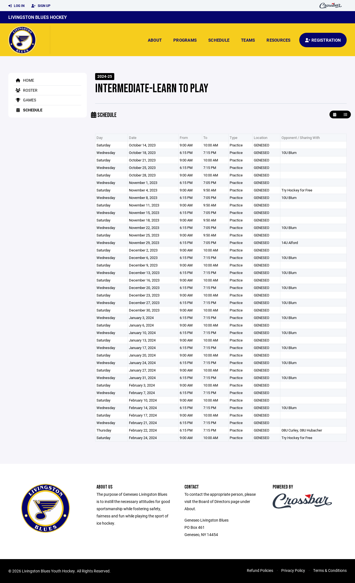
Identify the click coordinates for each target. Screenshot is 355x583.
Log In (16, 5)
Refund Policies (260, 570)
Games (25, 100)
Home (24, 80)
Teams (248, 40)
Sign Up (40, 5)
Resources (278, 40)
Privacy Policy (293, 570)
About (155, 40)
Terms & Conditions (330, 570)
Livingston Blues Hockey (37, 17)
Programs (185, 40)
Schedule (218, 40)
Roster (25, 90)
